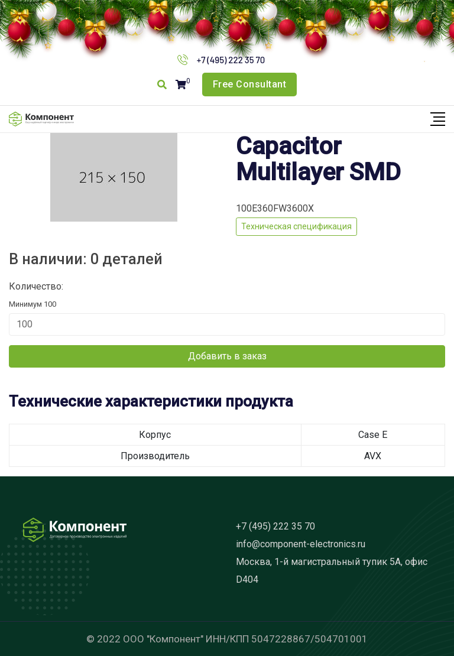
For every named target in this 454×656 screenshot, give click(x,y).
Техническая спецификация (296, 226)
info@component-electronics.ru (300, 544)
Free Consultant (250, 84)
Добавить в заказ (227, 356)
